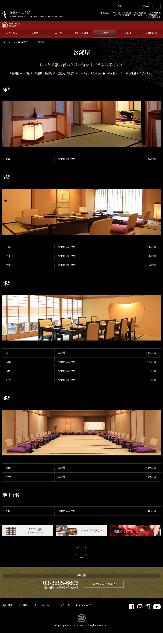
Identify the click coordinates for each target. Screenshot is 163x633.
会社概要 (7, 605)
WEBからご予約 (102, 584)
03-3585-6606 (61, 583)
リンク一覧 (63, 605)
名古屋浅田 (151, 15)
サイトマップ (83, 605)
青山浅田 (138, 15)
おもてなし (11, 33)
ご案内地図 (151, 33)
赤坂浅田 (104, 13)
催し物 (128, 33)
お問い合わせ (147, 6)
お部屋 (104, 33)
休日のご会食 (81, 33)
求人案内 (23, 605)
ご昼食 (35, 33)
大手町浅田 (140, 13)
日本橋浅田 (155, 13)
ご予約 (118, 6)
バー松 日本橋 (122, 15)
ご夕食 (58, 33)
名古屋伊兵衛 (154, 17)
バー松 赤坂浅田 (122, 13)
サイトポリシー (43, 605)
